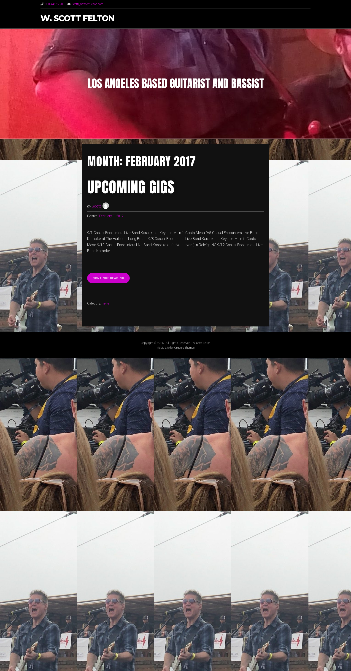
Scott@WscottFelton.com (87, 4)
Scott (96, 206)
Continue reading (111, 279)
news (106, 303)
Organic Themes (184, 347)
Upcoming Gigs (131, 187)
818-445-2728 (54, 4)
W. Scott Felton (77, 18)
